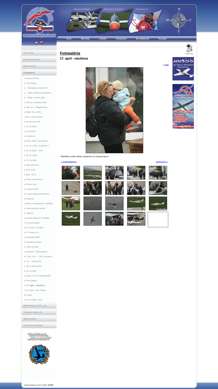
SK (41, 43)
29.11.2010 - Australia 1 (37, 141)
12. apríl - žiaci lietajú (36, 290)
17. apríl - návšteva (35, 285)
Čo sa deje (31, 271)
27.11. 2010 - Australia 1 (37, 145)
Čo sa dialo (31, 160)
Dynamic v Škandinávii (36, 251)
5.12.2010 (31, 131)
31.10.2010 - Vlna (34, 150)
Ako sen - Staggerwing (36, 107)
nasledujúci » (162, 162)
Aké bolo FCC (32, 165)
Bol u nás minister (34, 117)
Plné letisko (31, 280)
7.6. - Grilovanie (33, 261)
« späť (166, 64)
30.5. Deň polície (34, 266)
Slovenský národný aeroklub (39, 355)
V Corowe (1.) (32, 232)
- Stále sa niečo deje (35, 97)
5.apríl (29, 295)
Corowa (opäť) (33, 223)
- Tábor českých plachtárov (38, 92)
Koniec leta (31, 184)
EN (36, 43)
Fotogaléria (70, 53)
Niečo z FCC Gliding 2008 (38, 275)
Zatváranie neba (33, 242)
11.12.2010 (31, 126)
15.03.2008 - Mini (34, 300)
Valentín (30, 213)
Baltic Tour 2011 (33, 112)
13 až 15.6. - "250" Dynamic (39, 256)
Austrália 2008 (33, 237)
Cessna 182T (32, 189)
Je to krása (31, 83)
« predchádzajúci (69, 162)
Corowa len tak (33, 121)
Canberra (30, 136)
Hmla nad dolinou (34, 179)
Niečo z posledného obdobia (39, 203)
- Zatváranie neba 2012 (37, 88)
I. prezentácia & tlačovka (37, 194)
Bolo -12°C (31, 174)
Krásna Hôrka (32, 78)
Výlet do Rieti (32, 247)
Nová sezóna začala (35, 208)
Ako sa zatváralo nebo (36, 102)
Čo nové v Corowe (34, 227)
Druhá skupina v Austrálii (37, 218)
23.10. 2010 (31, 155)
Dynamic (30, 198)
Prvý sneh (31, 170)
